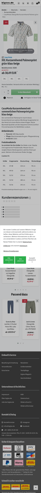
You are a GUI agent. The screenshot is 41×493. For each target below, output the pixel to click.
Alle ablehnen (20, 260)
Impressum (23, 246)
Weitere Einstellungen (11, 251)
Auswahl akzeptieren (32, 260)
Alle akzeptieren (9, 260)
